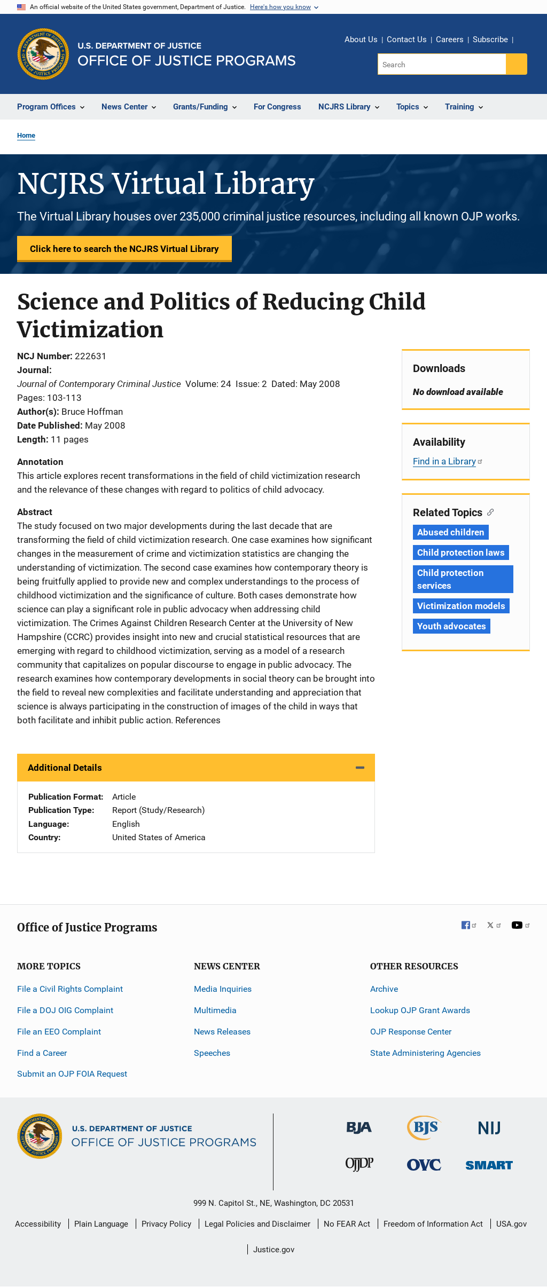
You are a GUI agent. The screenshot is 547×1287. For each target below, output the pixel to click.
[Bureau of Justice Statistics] (424, 1136)
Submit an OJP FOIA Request (72, 1074)
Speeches (212, 1053)
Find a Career (42, 1053)
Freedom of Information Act (433, 1224)
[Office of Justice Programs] (43, 54)
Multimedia (215, 1010)
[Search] (442, 64)
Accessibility (38, 1224)
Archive (384, 989)
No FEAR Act (347, 1224)
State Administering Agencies (425, 1053)
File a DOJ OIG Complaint (65, 1010)
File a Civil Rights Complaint (70, 989)
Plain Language (101, 1224)
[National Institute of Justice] (489, 1123)
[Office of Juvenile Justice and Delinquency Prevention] (359, 1167)
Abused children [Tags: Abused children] (451, 532)
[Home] (186, 54)
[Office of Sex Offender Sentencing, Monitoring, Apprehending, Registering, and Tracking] (489, 1162)
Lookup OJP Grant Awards (420, 1010)
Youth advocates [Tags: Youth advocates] (451, 626)
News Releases (222, 1032)
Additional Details (65, 767)
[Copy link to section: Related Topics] (488, 511)
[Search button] (516, 64)
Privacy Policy (166, 1224)
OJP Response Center (410, 1032)
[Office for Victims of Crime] (424, 1164)
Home (26, 135)
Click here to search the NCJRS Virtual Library (124, 248)
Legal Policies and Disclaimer (257, 1224)
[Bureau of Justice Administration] (359, 1123)
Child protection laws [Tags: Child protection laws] (461, 552)
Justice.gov (273, 1249)
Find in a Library (448, 461)
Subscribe (490, 39)
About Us (361, 39)
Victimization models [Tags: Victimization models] (461, 606)
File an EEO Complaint (59, 1032)
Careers (450, 39)
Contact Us (407, 39)
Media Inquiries (223, 989)
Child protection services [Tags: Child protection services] (450, 579)
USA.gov (511, 1224)
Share (525, 41)
